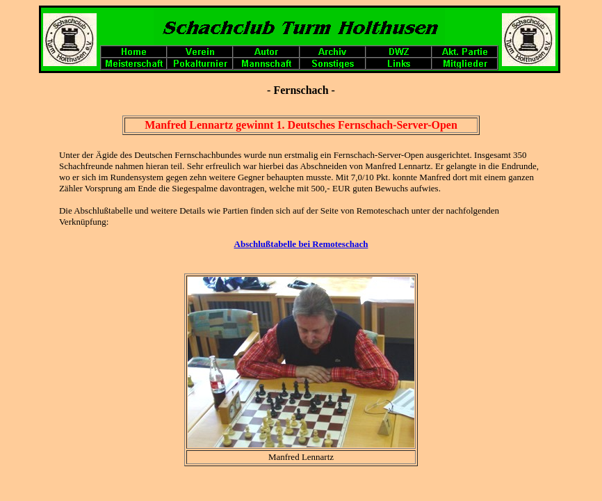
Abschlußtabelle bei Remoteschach (301, 244)
